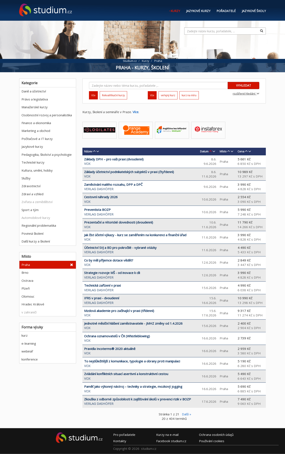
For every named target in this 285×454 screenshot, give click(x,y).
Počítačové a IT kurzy (37, 139)
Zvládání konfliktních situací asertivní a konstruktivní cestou (126, 374)
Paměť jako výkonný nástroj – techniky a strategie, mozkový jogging (133, 386)
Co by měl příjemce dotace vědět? (108, 260)
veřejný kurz (168, 95)
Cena (241, 151)
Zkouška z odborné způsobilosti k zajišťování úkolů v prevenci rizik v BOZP (137, 399)
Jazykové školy (254, 11)
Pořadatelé (226, 11)
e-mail (167, 434)
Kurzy (175, 11)
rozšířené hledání (246, 93)
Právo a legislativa (35, 99)
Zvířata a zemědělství (37, 202)
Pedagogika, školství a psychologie (47, 154)
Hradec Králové (33, 304)
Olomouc (28, 296)
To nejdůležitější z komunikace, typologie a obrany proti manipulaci (132, 361)
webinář (27, 351)
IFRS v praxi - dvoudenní (101, 298)
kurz (25, 335)
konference (30, 359)
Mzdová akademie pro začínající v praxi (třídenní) (119, 311)
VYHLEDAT (243, 85)
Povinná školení (32, 233)
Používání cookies (211, 441)
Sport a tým (30, 210)
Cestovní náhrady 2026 (101, 197)
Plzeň (26, 288)
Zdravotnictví (31, 186)
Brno (25, 272)
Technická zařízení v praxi (102, 285)
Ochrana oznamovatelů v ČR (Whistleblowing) (117, 336)
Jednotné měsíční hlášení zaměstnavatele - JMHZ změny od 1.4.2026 (133, 323)
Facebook (171, 441)
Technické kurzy (33, 162)
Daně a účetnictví (34, 91)
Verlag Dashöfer (98, 189)
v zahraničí (29, 312)
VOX (87, 163)
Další (186, 414)
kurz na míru (189, 95)
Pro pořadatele (124, 434)
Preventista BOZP (97, 209)
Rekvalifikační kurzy (113, 95)
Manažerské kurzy (35, 107)
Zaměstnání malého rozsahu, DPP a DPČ (113, 184)
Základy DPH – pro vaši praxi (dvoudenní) (114, 159)
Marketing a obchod (36, 131)
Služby (26, 178)
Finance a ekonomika (36, 123)
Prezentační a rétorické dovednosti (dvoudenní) (118, 222)
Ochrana (216, 434)
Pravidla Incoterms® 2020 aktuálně (109, 349)
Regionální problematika (39, 225)
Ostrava (27, 280)
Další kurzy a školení (36, 241)
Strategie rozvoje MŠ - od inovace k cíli (112, 273)
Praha (26, 265)
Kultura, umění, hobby (37, 170)
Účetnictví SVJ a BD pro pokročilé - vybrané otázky (120, 247)
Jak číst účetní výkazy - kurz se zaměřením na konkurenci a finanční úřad (135, 235)
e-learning (29, 343)
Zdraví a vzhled (32, 194)
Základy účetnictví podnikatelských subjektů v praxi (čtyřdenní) (129, 172)
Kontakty (119, 441)
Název (88, 151)
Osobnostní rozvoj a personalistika (47, 115)
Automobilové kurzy (36, 217)
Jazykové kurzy (198, 11)
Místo (223, 151)
